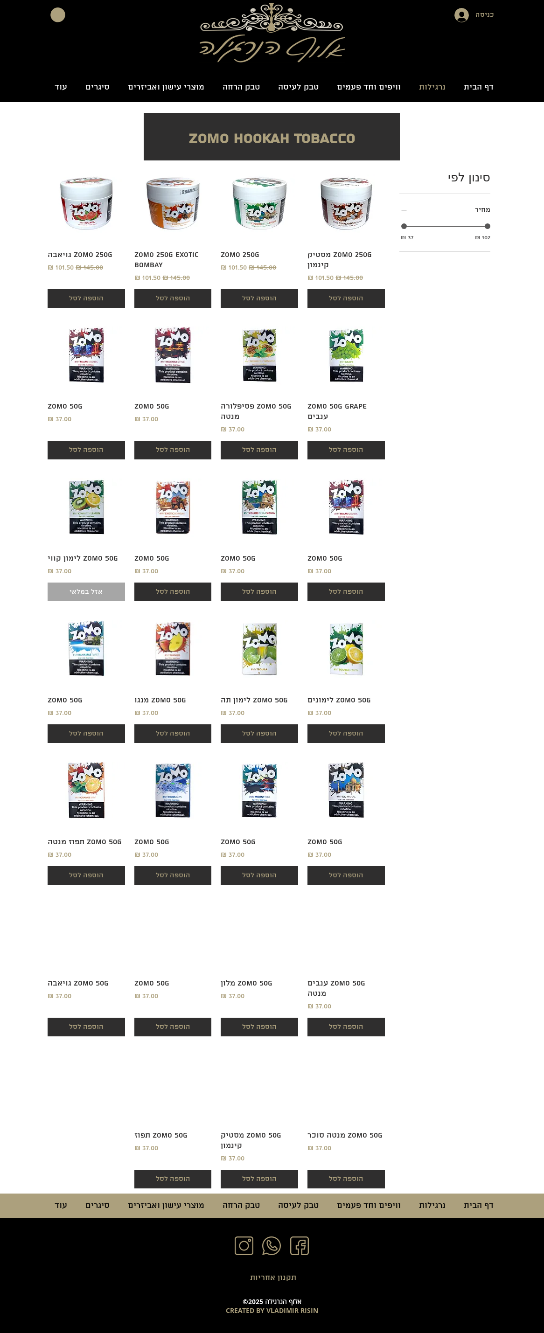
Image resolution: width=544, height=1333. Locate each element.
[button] (57, 14)
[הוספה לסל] (346, 298)
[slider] (404, 226)
